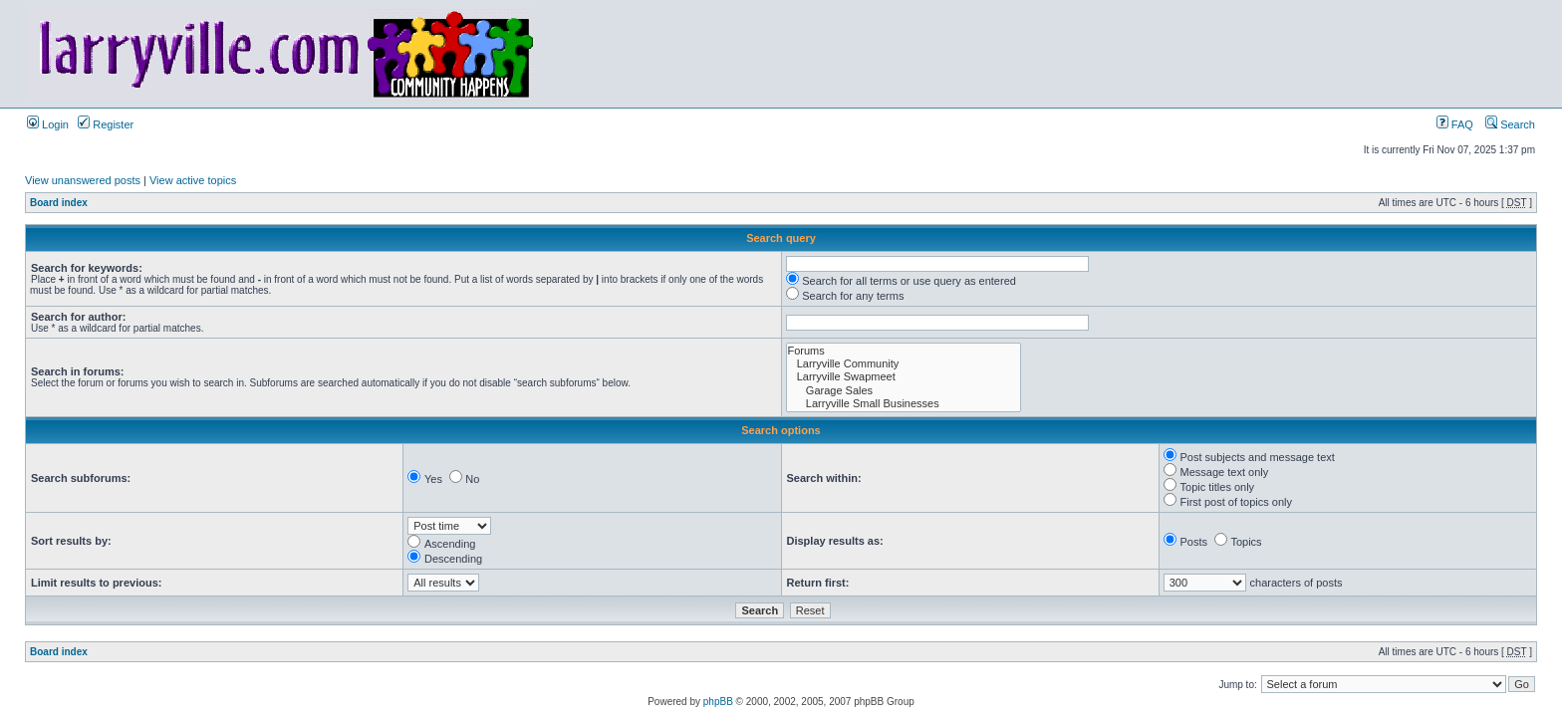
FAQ (1454, 124)
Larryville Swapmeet (904, 376)
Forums (904, 351)
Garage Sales (904, 390)
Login (48, 124)
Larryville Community (904, 364)
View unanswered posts (82, 180)
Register (105, 124)
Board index (59, 202)
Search (1510, 124)
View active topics (192, 180)
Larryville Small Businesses (904, 403)
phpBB (718, 701)
